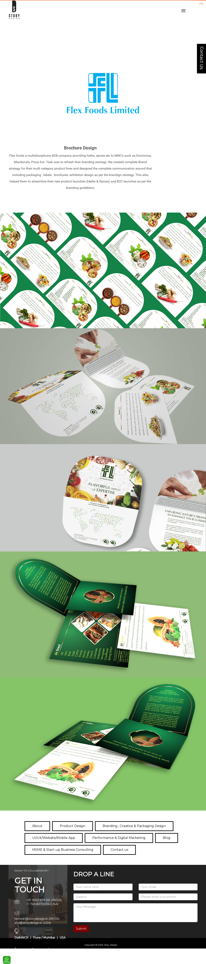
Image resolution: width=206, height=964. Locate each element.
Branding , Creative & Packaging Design (134, 826)
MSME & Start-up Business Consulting (62, 850)
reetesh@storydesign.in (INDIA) (36, 919)
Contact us (119, 850)
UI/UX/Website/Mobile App (53, 838)
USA (63, 937)
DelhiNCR (21, 937)
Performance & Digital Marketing (118, 838)
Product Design (72, 826)
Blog (166, 838)
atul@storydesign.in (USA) (32, 923)
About (37, 826)
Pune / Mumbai (43, 937)
